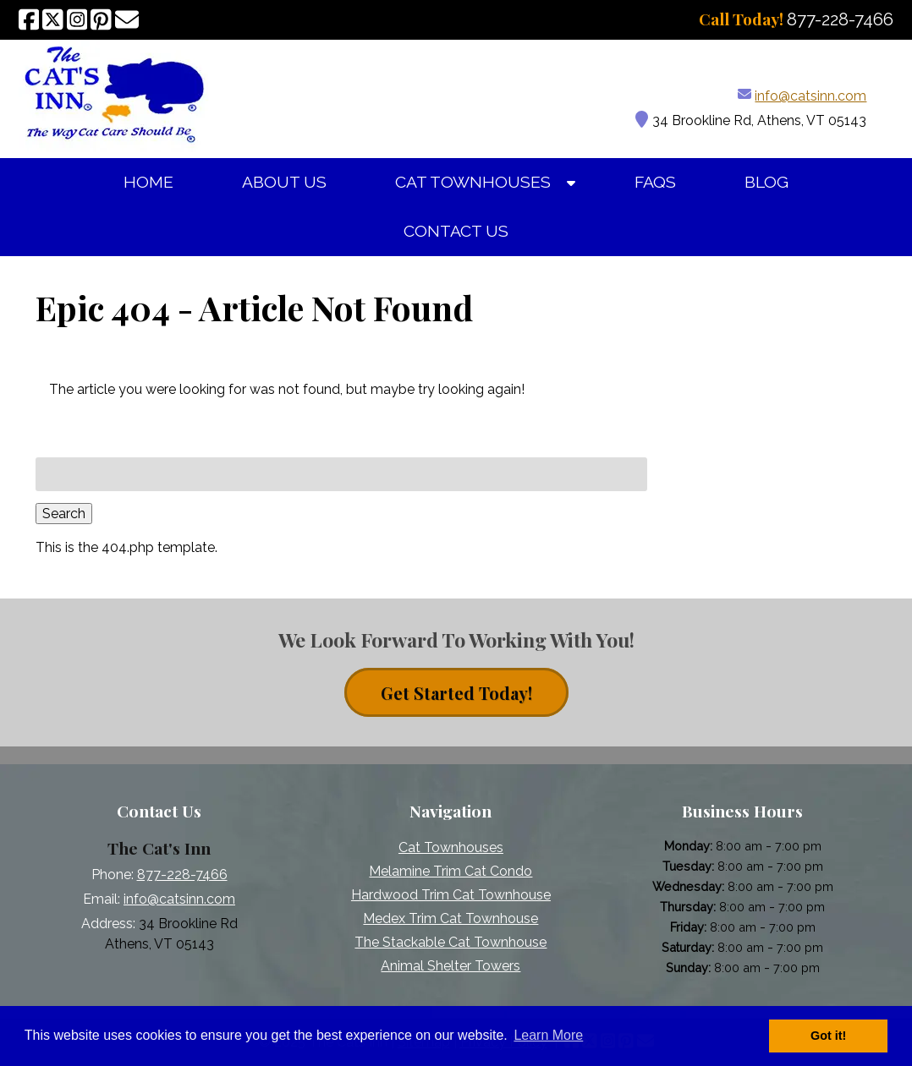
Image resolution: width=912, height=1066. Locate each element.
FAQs (655, 182)
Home (148, 182)
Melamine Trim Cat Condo (450, 871)
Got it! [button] (828, 1035)
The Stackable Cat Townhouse (450, 942)
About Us (284, 182)
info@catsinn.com (810, 96)
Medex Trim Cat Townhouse (450, 918)
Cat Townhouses (473, 182)
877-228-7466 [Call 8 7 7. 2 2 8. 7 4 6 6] (182, 874)
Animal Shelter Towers (450, 966)
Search (63, 514)
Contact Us (456, 231)
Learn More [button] (548, 1035)
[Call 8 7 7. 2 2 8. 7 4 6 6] (840, 19)
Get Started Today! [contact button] (456, 692)
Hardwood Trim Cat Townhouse (451, 895)
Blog (766, 182)
